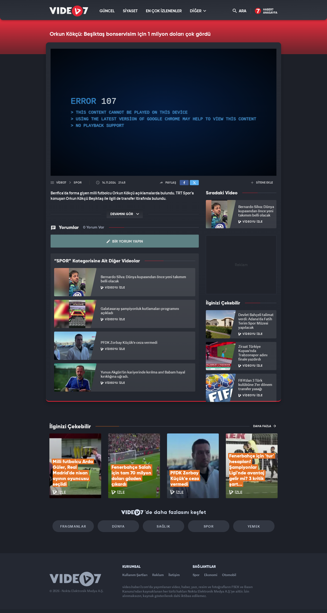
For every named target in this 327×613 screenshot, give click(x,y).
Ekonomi (210, 575)
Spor (209, 526)
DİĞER (198, 11)
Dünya (118, 526)
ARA (239, 11)
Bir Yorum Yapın (125, 241)
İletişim (174, 575)
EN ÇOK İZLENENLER (164, 11)
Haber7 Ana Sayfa (266, 11)
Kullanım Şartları (135, 575)
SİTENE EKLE (262, 182)
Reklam (158, 575)
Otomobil (229, 575)
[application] (163, 112)
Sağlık (163, 526)
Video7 (61, 182)
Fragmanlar (73, 526)
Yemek (254, 526)
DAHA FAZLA (264, 426)
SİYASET (130, 11)
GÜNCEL (107, 11)
